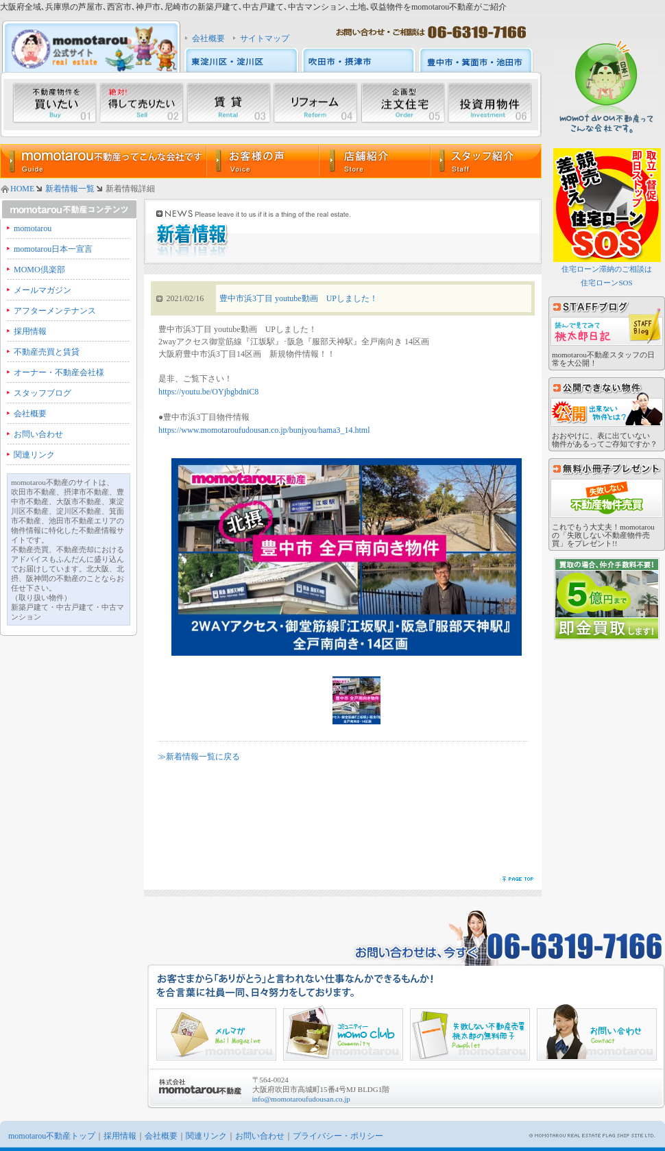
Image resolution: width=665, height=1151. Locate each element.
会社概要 (208, 38)
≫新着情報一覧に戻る (199, 756)
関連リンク (34, 455)
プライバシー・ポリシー (338, 1136)
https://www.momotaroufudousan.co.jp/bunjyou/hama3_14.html (264, 430)
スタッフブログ (42, 393)
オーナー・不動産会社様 (59, 372)
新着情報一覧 (70, 188)
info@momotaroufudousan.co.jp (301, 1099)
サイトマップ (264, 38)
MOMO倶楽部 (39, 269)
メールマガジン (42, 290)
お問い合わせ (38, 434)
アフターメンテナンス (55, 311)
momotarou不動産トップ (51, 1136)
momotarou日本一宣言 (53, 249)
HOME (22, 188)
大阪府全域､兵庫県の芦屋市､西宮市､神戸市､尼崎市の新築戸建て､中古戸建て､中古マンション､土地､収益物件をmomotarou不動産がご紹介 (253, 7)
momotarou (32, 228)
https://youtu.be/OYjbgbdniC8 (208, 391)
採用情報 (30, 331)
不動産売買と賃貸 (47, 352)
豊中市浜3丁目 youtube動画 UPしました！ (298, 298)
